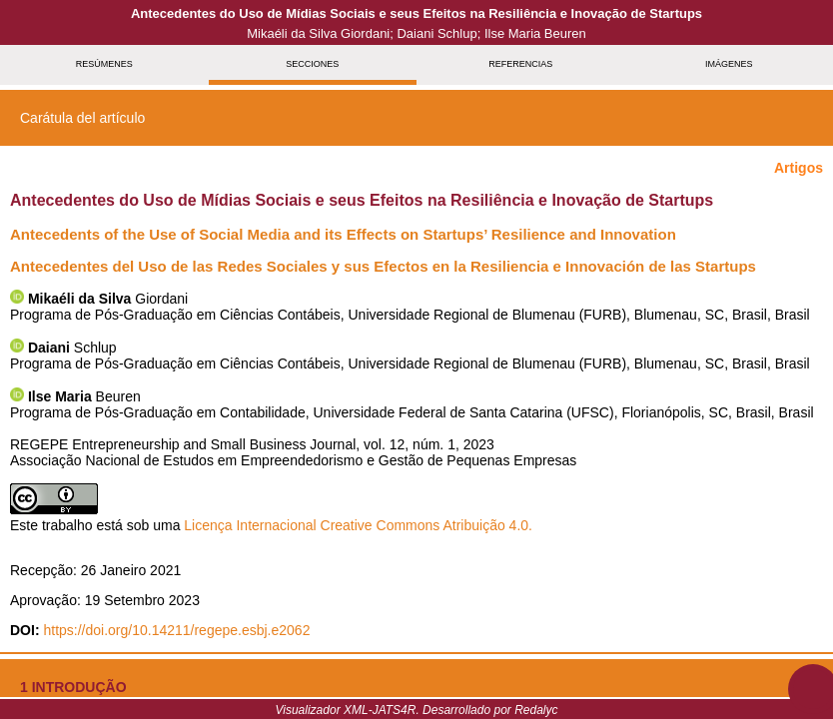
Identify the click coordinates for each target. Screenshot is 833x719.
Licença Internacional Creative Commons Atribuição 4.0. (358, 525)
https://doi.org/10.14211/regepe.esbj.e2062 (176, 630)
